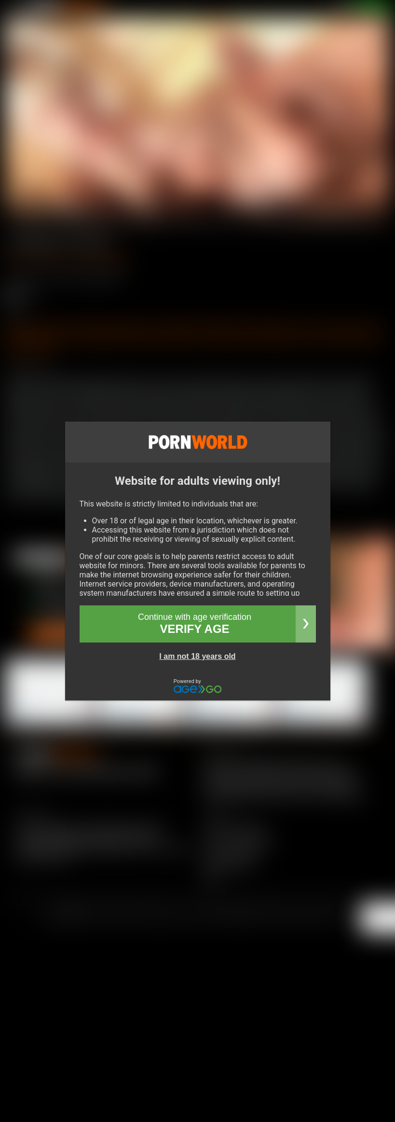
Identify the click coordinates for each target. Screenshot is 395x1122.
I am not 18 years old (197, 656)
